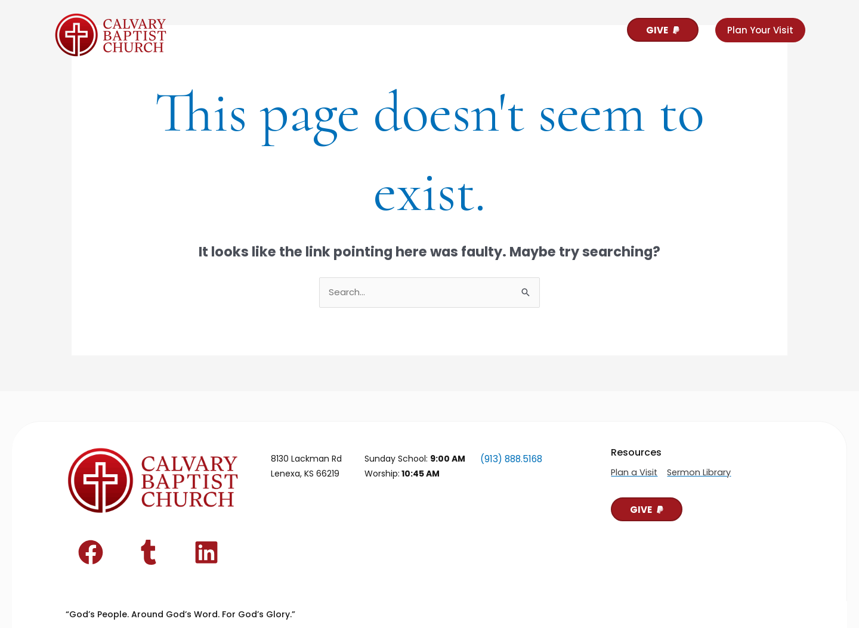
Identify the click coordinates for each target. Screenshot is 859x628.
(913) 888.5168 (509, 459)
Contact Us (441, 31)
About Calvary (243, 31)
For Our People (347, 31)
